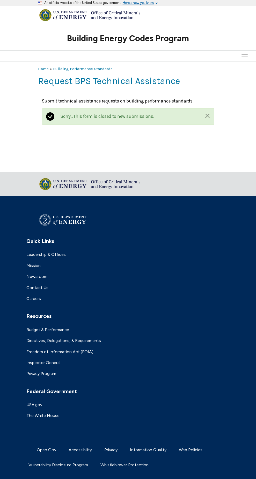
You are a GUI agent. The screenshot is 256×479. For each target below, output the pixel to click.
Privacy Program (41, 373)
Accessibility (80, 449)
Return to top (51, 164)
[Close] (207, 115)
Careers (33, 298)
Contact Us (37, 287)
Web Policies (190, 449)
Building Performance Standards (83, 68)
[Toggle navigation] (245, 33)
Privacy (111, 449)
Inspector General (43, 362)
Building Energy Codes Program (128, 38)
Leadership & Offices (46, 254)
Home (43, 68)
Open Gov (46, 449)
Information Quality (148, 449)
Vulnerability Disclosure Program (58, 464)
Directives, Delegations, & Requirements (63, 340)
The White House (43, 415)
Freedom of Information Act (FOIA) (59, 351)
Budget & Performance (47, 329)
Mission (33, 265)
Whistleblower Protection (124, 464)
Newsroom (36, 276)
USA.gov (34, 404)
